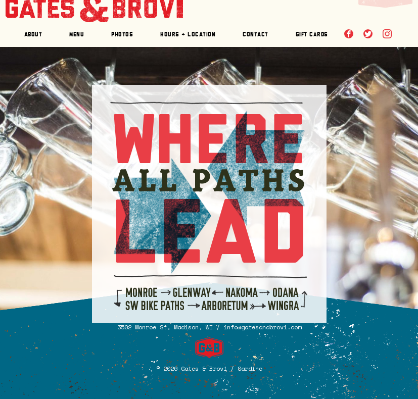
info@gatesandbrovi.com (262, 327)
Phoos (122, 34)
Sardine (250, 368)
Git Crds (312, 34)
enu (76, 34)
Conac (255, 34)
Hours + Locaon (187, 34)
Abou (33, 34)
